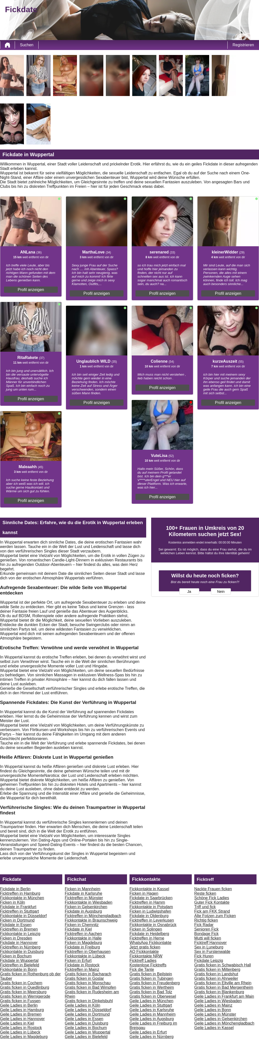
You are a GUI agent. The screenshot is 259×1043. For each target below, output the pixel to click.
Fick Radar (203, 925)
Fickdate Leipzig (208, 960)
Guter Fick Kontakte (211, 902)
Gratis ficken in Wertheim (152, 987)
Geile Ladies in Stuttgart (151, 1005)
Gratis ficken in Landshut (216, 974)
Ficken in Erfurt (78, 960)
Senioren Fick (206, 929)
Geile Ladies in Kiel (17, 1023)
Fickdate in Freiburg (82, 947)
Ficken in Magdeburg (83, 943)
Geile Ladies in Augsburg (152, 1019)
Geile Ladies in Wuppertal (87, 1032)
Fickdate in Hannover (19, 943)
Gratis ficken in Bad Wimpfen (90, 987)
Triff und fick (205, 907)
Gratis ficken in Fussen (20, 1001)
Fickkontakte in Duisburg (22, 951)
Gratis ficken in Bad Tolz (151, 992)
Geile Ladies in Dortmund (87, 1014)
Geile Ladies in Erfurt (148, 1032)
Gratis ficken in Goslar (84, 978)
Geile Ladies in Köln (82, 1005)
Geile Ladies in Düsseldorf (88, 1010)
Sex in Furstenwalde (212, 951)
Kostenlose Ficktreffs (148, 965)
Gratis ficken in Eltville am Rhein (222, 983)
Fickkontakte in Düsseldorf (23, 916)
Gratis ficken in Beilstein (151, 974)
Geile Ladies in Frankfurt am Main (224, 996)
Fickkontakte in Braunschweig (91, 920)
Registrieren (243, 45)
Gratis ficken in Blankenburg (219, 992)
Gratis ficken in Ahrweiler (216, 978)
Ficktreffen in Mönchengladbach (93, 916)
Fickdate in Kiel (78, 929)
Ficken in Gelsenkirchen (86, 907)
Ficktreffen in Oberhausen (88, 951)
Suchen (26, 45)
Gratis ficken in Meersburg (23, 992)
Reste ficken (205, 893)
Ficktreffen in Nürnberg (20, 947)
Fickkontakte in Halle (83, 938)
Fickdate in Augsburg (83, 911)
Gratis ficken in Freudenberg (155, 983)
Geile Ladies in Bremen (20, 1014)
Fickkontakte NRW (146, 956)
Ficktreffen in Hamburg (20, 893)
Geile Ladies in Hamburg (22, 1010)
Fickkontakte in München (22, 898)
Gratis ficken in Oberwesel (153, 996)
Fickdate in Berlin (15, 889)
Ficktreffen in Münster (84, 898)
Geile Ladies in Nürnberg (152, 1037)
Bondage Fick (206, 934)
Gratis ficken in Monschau (88, 983)
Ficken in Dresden (16, 938)
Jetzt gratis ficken (145, 947)
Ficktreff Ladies (143, 960)
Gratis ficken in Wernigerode (25, 996)
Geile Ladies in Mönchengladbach (224, 1023)
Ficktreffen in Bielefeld (19, 965)
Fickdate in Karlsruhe (83, 893)
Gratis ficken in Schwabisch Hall (222, 965)
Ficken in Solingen (146, 929)
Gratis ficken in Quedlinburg (24, 987)
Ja (189, 592)
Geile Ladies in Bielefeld (86, 1037)
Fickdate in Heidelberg (149, 934)
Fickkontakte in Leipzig (20, 934)
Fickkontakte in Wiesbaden (88, 902)
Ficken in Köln (12, 902)
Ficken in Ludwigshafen (150, 911)
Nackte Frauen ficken (213, 889)
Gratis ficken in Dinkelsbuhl (89, 1001)
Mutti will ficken (207, 938)
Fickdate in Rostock (82, 965)
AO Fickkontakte (144, 951)
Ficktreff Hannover (210, 943)
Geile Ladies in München (151, 1001)
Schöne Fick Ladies (211, 898)
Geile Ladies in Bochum (86, 1028)
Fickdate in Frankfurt (18, 907)
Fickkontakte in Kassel (149, 889)
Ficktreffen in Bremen (19, 929)
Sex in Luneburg (208, 947)
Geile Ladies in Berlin (19, 1005)
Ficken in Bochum (16, 956)
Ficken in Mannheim (82, 889)
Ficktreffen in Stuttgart (19, 911)
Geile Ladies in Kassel (214, 1028)
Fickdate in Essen (15, 925)
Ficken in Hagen (144, 893)
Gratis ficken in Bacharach (88, 974)
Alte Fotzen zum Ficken (215, 916)
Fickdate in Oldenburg (149, 916)
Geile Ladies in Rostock (21, 1028)
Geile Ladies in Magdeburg (24, 1037)
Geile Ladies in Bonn (212, 1010)
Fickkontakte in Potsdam (151, 907)
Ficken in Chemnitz (82, 925)
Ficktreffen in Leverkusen (152, 920)
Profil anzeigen (31, 290)
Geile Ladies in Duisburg (86, 1023)
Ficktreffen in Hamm (147, 902)
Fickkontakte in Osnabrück (153, 925)
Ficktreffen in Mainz (82, 969)
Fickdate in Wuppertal (19, 960)
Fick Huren (203, 956)
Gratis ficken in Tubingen (151, 978)
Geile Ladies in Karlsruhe (152, 1010)
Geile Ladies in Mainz (213, 1005)
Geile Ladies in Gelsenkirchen (220, 1019)
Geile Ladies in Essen (84, 1019)
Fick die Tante (142, 969)
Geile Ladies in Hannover (22, 1019)
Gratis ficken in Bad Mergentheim (223, 987)
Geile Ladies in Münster (215, 1014)
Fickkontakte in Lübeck (85, 956)
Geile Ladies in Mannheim (153, 1014)
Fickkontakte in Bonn (18, 969)
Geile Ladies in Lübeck (20, 1032)
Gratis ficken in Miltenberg (217, 969)
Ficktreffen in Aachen (83, 934)
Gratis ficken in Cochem (21, 983)
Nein (221, 592)
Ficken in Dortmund (17, 920)
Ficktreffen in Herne (147, 938)
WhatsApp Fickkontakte (150, 943)
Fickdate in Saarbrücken (151, 898)
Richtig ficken (206, 920)
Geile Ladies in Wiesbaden (218, 1001)
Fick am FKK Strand (212, 911)
